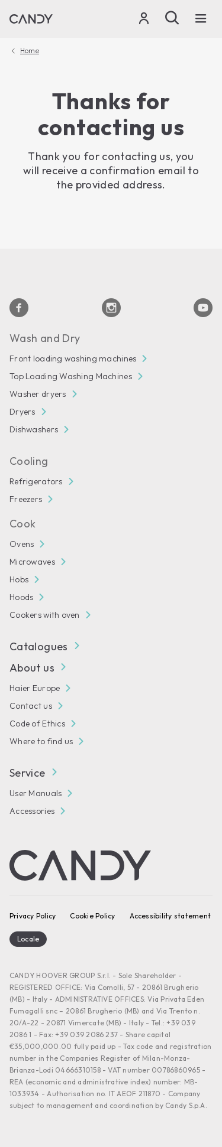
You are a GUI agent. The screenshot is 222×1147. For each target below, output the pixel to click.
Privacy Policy (32, 915)
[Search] (172, 18)
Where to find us (41, 741)
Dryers (22, 411)
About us (37, 667)
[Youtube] (203, 307)
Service (32, 773)
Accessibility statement (170, 915)
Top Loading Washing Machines (70, 376)
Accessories (31, 811)
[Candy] (31, 19)
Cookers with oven (44, 615)
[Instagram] (111, 307)
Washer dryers (37, 394)
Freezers (25, 499)
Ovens (21, 544)
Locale (28, 938)
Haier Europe (34, 688)
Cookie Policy (92, 915)
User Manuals (35, 793)
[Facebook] (18, 307)
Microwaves (32, 561)
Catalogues (44, 646)
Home (29, 51)
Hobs (18, 579)
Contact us (30, 705)
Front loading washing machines (72, 358)
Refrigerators (36, 481)
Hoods (21, 597)
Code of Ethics (37, 723)
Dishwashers (33, 429)
